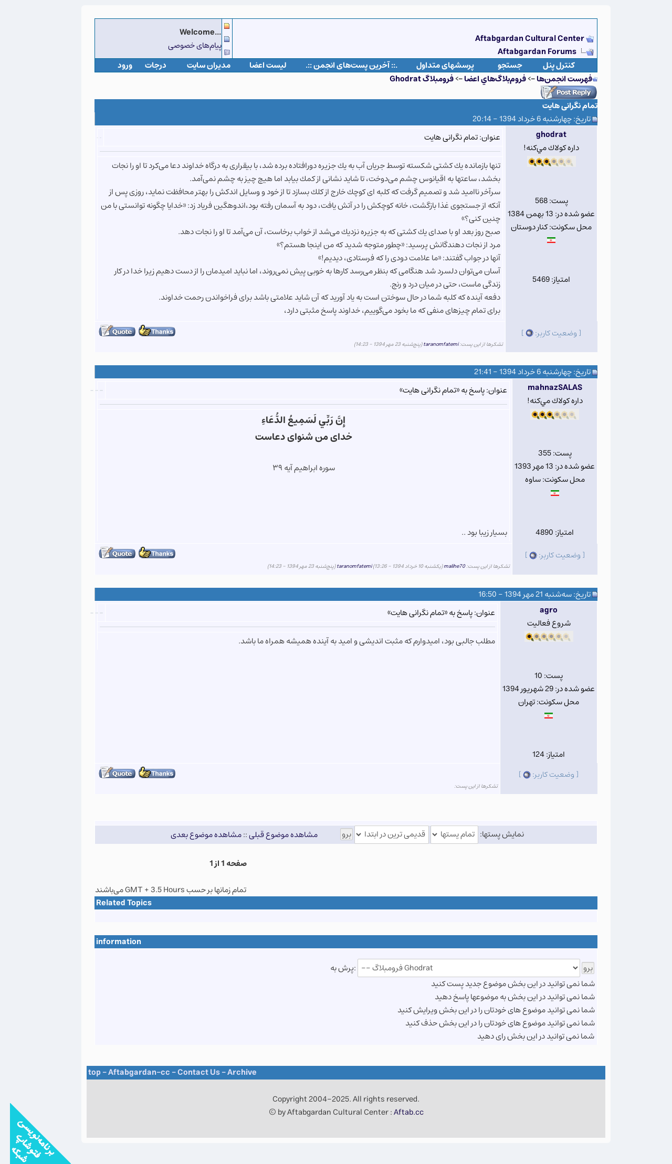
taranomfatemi (430, 344)
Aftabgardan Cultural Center (520, 38)
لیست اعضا (258, 65)
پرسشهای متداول (435, 65)
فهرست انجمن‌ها (554, 79)
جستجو (500, 65)
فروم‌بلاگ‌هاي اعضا (485, 79)
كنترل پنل (549, 65)
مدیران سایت (198, 65)
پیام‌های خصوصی (185, 45)
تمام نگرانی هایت (559, 106)
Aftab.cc (399, 1112)
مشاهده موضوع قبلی (273, 834)
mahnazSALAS (545, 387)
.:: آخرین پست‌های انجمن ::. (341, 65)
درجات (145, 65)
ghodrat (541, 135)
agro (539, 610)
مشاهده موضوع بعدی (196, 834)
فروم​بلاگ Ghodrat (412, 79)
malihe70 (444, 566)
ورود (115, 65)
